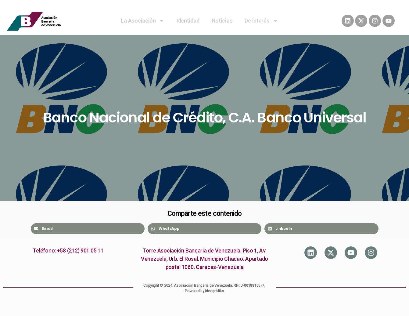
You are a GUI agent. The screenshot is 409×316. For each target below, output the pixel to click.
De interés (261, 21)
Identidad (188, 20)
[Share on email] (88, 228)
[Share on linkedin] (321, 228)
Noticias (222, 20)
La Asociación (142, 21)
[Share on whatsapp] (204, 228)
